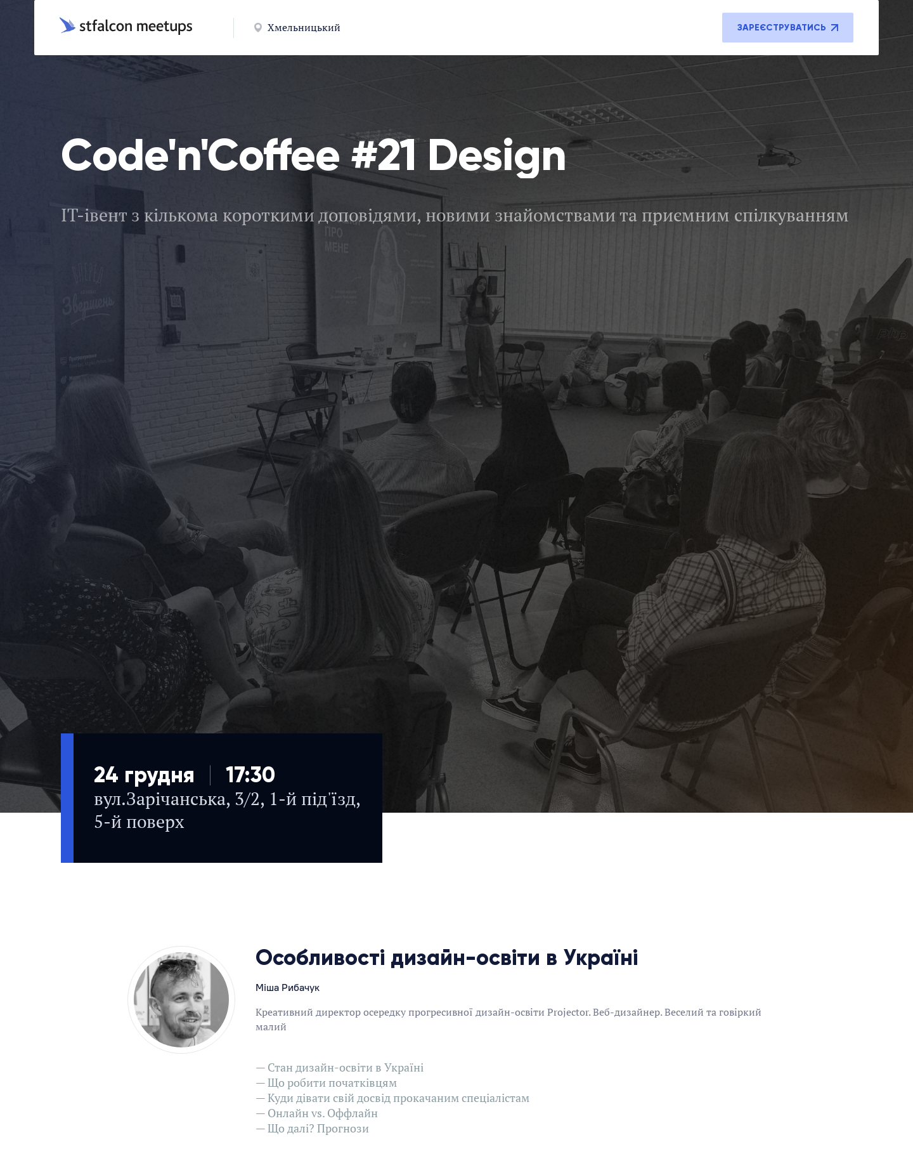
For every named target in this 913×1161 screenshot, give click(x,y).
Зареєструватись (787, 27)
